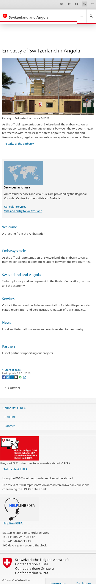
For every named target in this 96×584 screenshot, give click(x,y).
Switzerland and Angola (21, 271)
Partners (8, 342)
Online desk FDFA (15, 465)
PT (92, 4)
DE (61, 4)
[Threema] (16, 372)
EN (84, 4)
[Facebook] (4, 372)
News (6, 318)
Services (8, 295)
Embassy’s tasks (14, 247)
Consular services (15, 202)
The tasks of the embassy (18, 139)
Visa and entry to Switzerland (23, 207)
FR (76, 4)
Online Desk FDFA (13, 403)
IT (69, 4)
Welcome (9, 223)
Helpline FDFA (13, 519)
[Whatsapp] (21, 372)
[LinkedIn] (12, 372)
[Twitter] (8, 372)
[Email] (24, 372)
